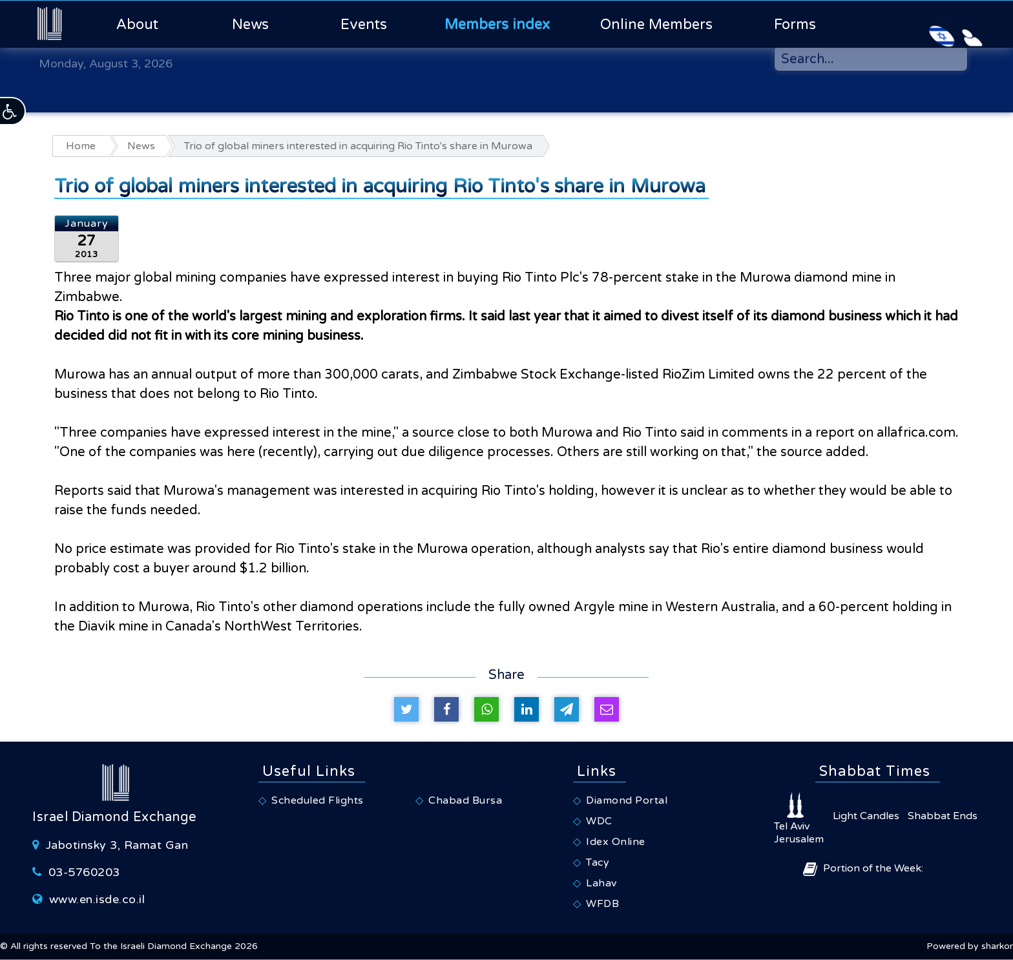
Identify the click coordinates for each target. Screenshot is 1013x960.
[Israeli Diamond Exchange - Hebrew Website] (912, 24)
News (250, 24)
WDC (599, 821)
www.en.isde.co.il (97, 899)
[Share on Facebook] (446, 709)
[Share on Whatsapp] (486, 709)
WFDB (602, 903)
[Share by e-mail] (606, 709)
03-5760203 (84, 872)
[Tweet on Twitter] (406, 709)
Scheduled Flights (317, 800)
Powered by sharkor (969, 946)
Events (363, 24)
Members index (497, 24)
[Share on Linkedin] (526, 709)
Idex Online (615, 841)
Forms (795, 24)
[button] (13, 111)
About (137, 24)
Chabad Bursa (465, 800)
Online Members (656, 24)
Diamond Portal (626, 800)
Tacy (597, 862)
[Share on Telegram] (566, 709)
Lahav (601, 883)
